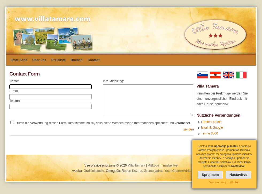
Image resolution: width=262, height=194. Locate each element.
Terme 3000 (209, 133)
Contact (94, 60)
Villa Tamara (136, 165)
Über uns (39, 60)
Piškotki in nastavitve (163, 165)
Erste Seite (19, 60)
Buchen (77, 60)
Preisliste (58, 60)
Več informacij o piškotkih (224, 182)
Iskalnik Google (212, 127)
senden (188, 129)
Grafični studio (211, 122)
